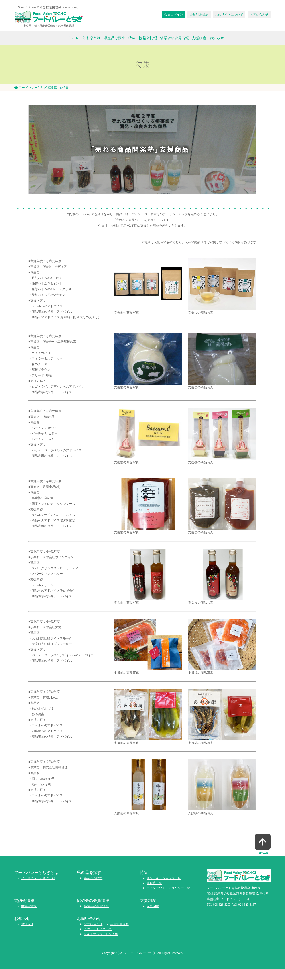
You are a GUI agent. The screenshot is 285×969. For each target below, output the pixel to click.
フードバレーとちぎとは (80, 37)
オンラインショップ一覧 (164, 878)
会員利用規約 (199, 14)
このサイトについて (229, 14)
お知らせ (217, 37)
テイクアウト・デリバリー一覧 (168, 888)
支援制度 (199, 37)
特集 (132, 37)
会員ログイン (173, 14)
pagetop (263, 852)
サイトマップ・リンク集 (101, 934)
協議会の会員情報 (174, 37)
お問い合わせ (259, 14)
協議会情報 (148, 37)
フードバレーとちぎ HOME (38, 87)
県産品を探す (114, 37)
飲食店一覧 (154, 883)
